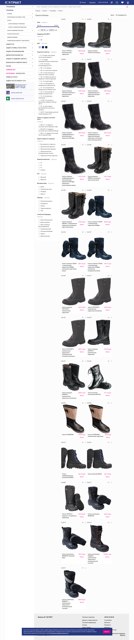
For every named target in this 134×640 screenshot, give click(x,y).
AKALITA (122, 635)
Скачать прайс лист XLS (17, 98)
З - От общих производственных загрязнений (48, 60)
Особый (42, 170)
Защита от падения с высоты (16, 59)
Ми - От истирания (45, 68)
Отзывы (84, 625)
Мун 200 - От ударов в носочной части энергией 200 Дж (48, 130)
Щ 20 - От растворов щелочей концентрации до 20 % (48, 113)
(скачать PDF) (20, 73)
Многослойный (44, 222)
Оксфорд (42, 191)
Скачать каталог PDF (16, 92)
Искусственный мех (45, 220)
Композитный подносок (47, 146)
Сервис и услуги (11, 77)
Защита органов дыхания (15, 51)
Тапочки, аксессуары (13, 34)
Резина (42, 206)
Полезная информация (89, 622)
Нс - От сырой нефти (46, 81)
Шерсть (42, 194)
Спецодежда (10, 6)
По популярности (121, 15)
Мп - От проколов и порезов (48, 70)
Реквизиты (107, 625)
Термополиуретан (45, 208)
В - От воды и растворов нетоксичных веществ (47, 56)
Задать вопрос (86, 627)
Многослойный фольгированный (44, 225)
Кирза (41, 186)
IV (40, 167)
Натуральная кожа (45, 189)
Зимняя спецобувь (12, 37)
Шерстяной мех (44, 236)
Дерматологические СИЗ (14, 55)
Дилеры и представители (89, 620)
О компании (108, 620)
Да (40, 39)
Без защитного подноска (47, 144)
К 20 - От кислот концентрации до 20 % (45, 64)
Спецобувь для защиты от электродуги (18, 40)
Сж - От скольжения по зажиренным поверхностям (47, 84)
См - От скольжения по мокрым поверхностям (46, 92)
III (40, 165)
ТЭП (41, 210)
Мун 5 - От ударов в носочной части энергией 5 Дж (48, 134)
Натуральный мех (45, 229)
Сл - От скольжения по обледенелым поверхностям (47, 88)
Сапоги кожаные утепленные (16, 23)
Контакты (92, 2)
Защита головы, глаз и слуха (16, 48)
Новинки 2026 (10, 69)
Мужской (42, 179)
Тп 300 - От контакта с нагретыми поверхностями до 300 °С (48, 102)
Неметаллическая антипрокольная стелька (46, 152)
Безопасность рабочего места (16, 62)
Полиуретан (43, 203)
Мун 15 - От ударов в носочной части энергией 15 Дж (48, 125)
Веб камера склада (20, 84)
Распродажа (10, 73)
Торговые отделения (88, 617)
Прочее (8, 66)
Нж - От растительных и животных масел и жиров (47, 73)
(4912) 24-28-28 (103, 2)
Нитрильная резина (45, 201)
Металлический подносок (47, 149)
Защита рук (10, 44)
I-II (40, 163)
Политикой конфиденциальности (59, 633)
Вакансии (107, 622)
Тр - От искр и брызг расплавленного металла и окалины (47, 108)
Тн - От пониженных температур (45, 97)
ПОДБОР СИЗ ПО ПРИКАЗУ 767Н (16, 80)
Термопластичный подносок (48, 155)
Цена (112, 15)
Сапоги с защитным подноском (17, 27)
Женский (42, 177)
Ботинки (9, 13)
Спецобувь (10, 10)
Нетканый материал (46, 231)
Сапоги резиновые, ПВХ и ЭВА (15, 30)
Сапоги (9, 20)
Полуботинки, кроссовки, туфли (16, 17)
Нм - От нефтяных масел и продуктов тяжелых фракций (47, 77)
